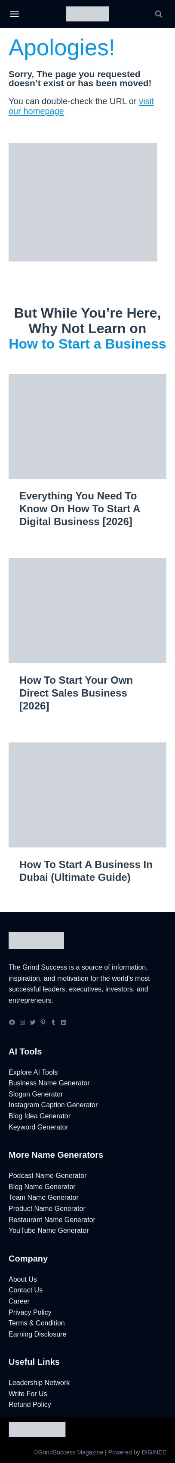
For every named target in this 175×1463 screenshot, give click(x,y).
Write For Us (28, 1393)
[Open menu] (14, 14)
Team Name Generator (44, 1197)
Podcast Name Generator (47, 1175)
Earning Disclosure (37, 1334)
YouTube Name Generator (49, 1230)
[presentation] (87, 426)
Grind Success (44, 967)
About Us (23, 1279)
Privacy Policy (30, 1312)
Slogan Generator (36, 1094)
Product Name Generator (47, 1208)
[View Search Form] (158, 14)
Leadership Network (39, 1382)
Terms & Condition (37, 1323)
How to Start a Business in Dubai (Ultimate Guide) (86, 871)
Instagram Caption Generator (53, 1105)
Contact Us (26, 1290)
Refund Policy (30, 1404)
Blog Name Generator (42, 1186)
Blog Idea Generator (40, 1116)
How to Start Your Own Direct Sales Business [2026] (76, 693)
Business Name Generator (49, 1083)
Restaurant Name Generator (52, 1219)
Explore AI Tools (33, 1072)
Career (19, 1301)
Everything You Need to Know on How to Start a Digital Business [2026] (79, 508)
